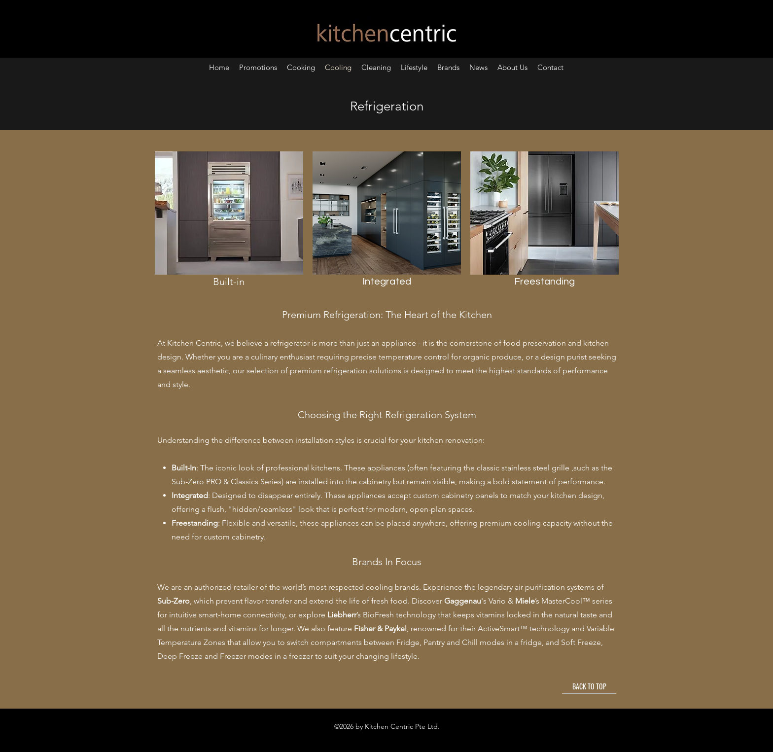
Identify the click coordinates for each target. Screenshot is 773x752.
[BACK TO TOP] (589, 686)
